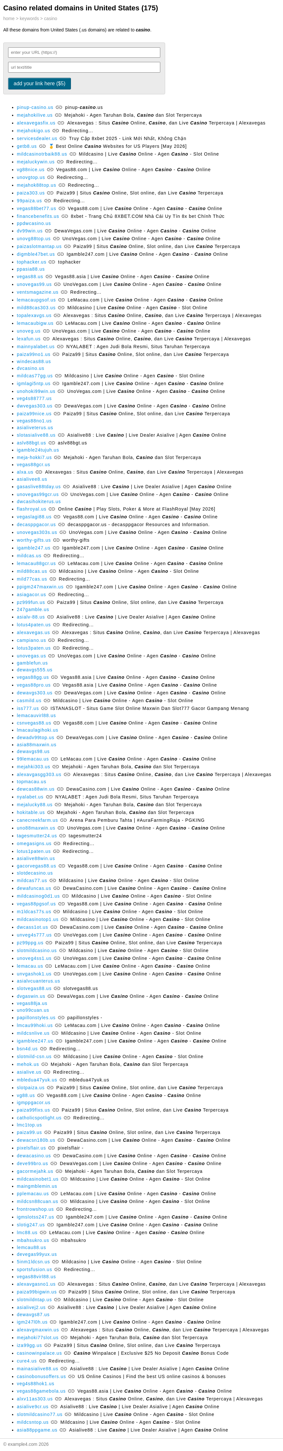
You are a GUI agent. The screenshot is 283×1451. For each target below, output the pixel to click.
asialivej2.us (31, 1307)
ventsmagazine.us (38, 292)
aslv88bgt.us (31, 442)
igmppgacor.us (34, 1102)
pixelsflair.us (31, 1147)
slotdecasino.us (35, 873)
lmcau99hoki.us (35, 1025)
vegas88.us (30, 276)
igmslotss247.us (35, 1217)
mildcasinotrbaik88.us (42, 154)
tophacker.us (31, 262)
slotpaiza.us (31, 1087)
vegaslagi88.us (34, 516)
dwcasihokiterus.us (39, 501)
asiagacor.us (31, 594)
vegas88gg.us (33, 677)
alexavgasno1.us (36, 1284)
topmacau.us (31, 781)
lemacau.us (30, 966)
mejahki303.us (33, 766)
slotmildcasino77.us (39, 1414)
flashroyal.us (32, 509)
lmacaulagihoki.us (37, 730)
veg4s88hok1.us (35, 1383)
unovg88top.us (34, 238)
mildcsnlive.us (33, 1033)
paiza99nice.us (34, 413)
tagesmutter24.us (37, 835)
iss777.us (28, 708)
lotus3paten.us (34, 648)
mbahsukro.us (33, 1240)
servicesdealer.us (37, 138)
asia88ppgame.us (37, 1430)
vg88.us (26, 1095)
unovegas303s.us (37, 532)
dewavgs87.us (33, 1314)
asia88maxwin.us (36, 744)
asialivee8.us (32, 479)
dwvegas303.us (34, 405)
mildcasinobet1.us (38, 1179)
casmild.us (29, 700)
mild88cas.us (32, 571)
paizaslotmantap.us (39, 246)
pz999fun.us (31, 602)
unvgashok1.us (34, 973)
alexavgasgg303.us (39, 774)
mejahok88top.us (36, 185)
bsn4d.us (27, 1048)
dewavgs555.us (34, 669)
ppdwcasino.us (34, 223)
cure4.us (27, 1360)
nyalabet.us (30, 796)
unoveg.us (29, 331)
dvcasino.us (30, 368)
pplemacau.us (33, 1193)
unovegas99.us (34, 284)
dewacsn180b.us (36, 1140)
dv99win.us (30, 230)
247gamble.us (33, 609)
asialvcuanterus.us (38, 981)
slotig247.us (31, 1224)
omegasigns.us (34, 843)
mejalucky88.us (35, 804)
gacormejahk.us (35, 1171)
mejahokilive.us (35, 115)
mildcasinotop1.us (38, 919)
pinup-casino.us (35, 107)
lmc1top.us (29, 1124)
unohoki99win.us (36, 391)
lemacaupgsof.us (36, 299)
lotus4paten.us (34, 624)
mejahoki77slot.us (38, 1337)
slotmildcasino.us (37, 950)
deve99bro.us (32, 1163)
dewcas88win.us (36, 789)
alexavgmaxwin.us (38, 1329)
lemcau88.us (31, 1247)
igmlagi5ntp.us (34, 383)
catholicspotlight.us (39, 1117)
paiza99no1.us (34, 354)
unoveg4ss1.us (34, 958)
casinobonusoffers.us (41, 1376)
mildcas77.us (32, 880)
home (9, 18)
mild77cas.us (32, 579)
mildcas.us (29, 555)
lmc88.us (27, 1232)
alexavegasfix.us (36, 122)
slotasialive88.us (36, 435)
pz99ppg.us (30, 942)
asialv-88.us (31, 616)
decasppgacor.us (36, 524)
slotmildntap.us (34, 1299)
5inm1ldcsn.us (33, 1261)
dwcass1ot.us (32, 927)
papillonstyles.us (36, 1017)
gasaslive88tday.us (39, 486)
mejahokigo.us (33, 130)
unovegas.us (31, 655)
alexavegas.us (33, 632)
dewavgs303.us (34, 692)
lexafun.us (29, 338)
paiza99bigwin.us (37, 1291)
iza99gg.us (29, 1345)
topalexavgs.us (34, 315)
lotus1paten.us (34, 851)
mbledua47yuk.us (37, 1079)
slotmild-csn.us (34, 1056)
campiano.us (31, 640)
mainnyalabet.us (36, 346)
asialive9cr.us (33, 1406)
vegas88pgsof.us (36, 903)
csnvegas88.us (34, 723)
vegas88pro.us (34, 685)
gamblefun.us (32, 663)
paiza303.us (31, 192)
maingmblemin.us (37, 1186)
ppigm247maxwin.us (40, 586)
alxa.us (25, 472)
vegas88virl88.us (36, 1276)
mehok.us (28, 1064)
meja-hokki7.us (34, 457)
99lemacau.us (33, 758)
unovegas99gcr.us (38, 494)
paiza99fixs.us (33, 1110)
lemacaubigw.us (35, 323)
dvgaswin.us (31, 996)
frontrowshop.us (35, 1209)
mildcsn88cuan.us (37, 1201)
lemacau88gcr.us (36, 563)
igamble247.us (34, 547)
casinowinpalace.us (39, 1353)
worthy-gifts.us (34, 540)
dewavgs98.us (33, 751)
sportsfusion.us (34, 1269)
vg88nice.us (31, 169)
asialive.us (29, 1072)
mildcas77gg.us (35, 375)
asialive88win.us (36, 858)
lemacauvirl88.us (36, 715)
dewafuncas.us (34, 888)
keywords (29, 18)
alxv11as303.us (35, 1398)
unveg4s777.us (34, 935)
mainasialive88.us (37, 1368)
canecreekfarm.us (37, 820)
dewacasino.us (34, 1155)
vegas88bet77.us (36, 208)
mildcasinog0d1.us (38, 896)
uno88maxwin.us (36, 828)
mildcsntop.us (33, 1422)
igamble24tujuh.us (38, 450)
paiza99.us (29, 1132)
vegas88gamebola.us (41, 1391)
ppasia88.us (31, 269)
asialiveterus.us (35, 427)
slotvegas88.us (34, 988)
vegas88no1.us (34, 420)
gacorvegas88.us (36, 865)
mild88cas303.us (36, 307)
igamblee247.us (35, 1041)
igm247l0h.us (32, 1322)
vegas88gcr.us (33, 464)
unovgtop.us (31, 177)
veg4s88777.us (34, 398)
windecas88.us (34, 361)
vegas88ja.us (32, 1003)
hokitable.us (31, 812)
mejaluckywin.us (36, 161)
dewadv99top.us (35, 737)
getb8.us (27, 146)
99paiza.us (29, 200)
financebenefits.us (38, 216)
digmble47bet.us (36, 254)
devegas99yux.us (37, 1254)
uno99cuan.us (33, 1010)
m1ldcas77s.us (34, 911)
